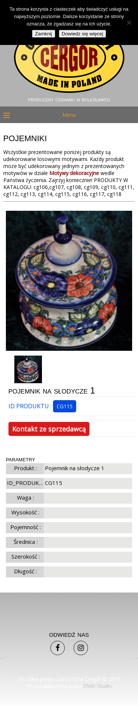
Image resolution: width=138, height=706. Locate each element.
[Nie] (128, 22)
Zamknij (43, 33)
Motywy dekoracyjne (74, 172)
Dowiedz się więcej (82, 33)
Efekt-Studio (97, 685)
